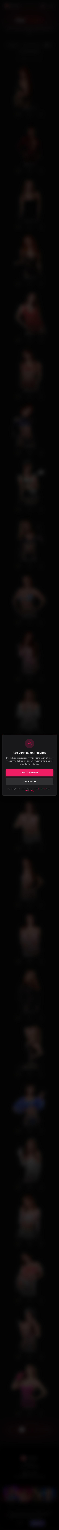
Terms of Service (43, 789)
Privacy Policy (29, 791)
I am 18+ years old (30, 773)
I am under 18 (29, 781)
